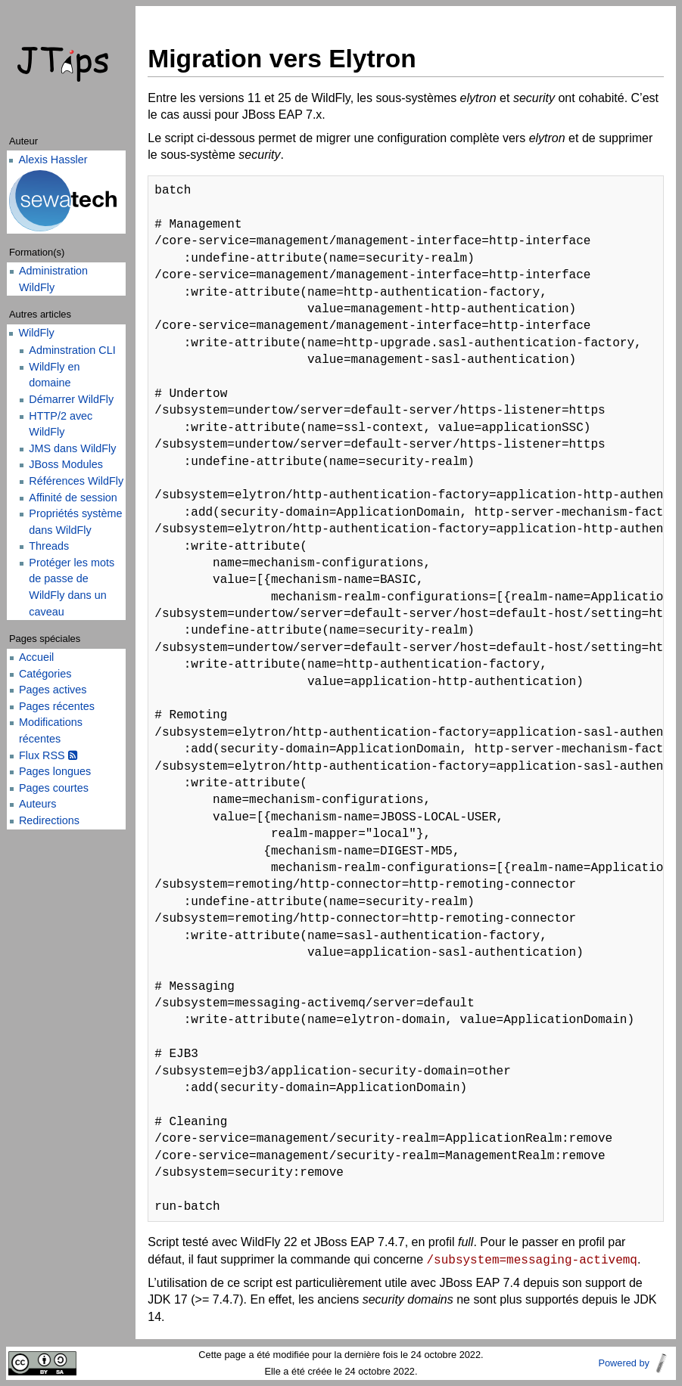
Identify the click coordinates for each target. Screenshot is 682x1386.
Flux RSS (48, 755)
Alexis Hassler (52, 159)
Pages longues (55, 771)
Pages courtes (54, 788)
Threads (49, 546)
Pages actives (53, 690)
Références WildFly (76, 481)
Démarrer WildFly (71, 399)
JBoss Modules (66, 464)
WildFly (36, 333)
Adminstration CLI (72, 350)
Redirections (49, 820)
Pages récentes (57, 706)
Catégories (45, 674)
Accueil (36, 657)
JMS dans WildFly (72, 448)
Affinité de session (73, 497)
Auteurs (38, 804)
